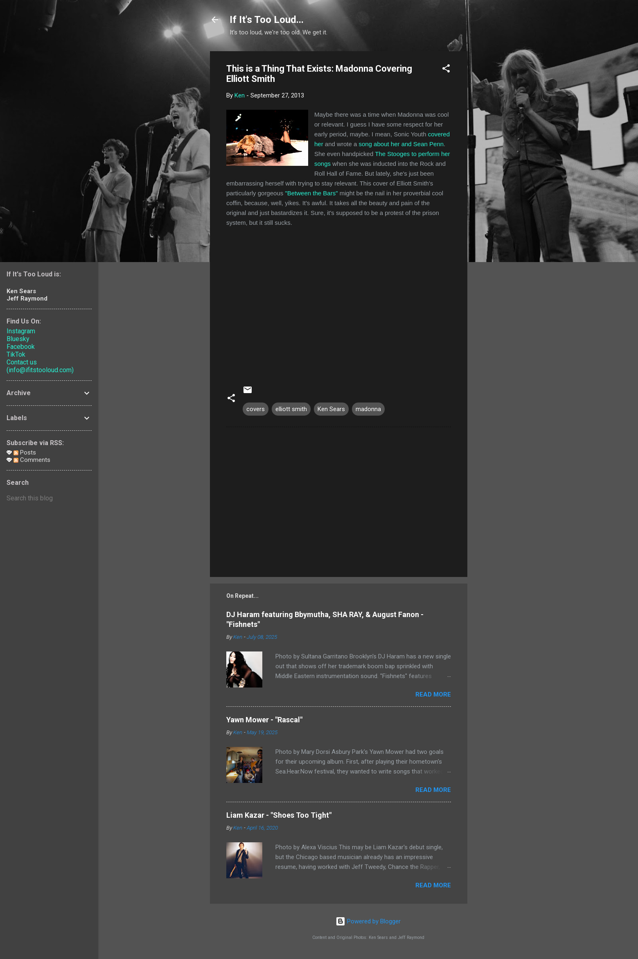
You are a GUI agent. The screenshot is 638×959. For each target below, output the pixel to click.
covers (255, 409)
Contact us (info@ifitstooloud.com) (40, 366)
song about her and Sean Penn (401, 143)
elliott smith (291, 409)
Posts (25, 452)
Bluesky (18, 339)
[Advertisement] (500, 174)
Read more (433, 694)
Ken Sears (331, 409)
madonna (368, 409)
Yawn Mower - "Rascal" (264, 719)
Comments (32, 460)
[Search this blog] (49, 498)
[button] (446, 69)
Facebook (21, 347)
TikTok (16, 354)
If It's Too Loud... (267, 19)
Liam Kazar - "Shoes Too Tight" (278, 815)
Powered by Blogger (368, 921)
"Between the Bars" (311, 193)
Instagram (21, 331)
